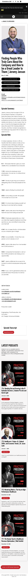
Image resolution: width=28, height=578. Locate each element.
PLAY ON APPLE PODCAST (11, 79)
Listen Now (5, 399)
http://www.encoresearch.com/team (12, 100)
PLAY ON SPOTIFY (11, 86)
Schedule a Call (6, 1)
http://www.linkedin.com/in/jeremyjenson (13, 97)
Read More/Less (8, 332)
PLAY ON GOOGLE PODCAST (11, 82)
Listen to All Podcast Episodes (10, 567)
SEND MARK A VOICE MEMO (11, 89)
